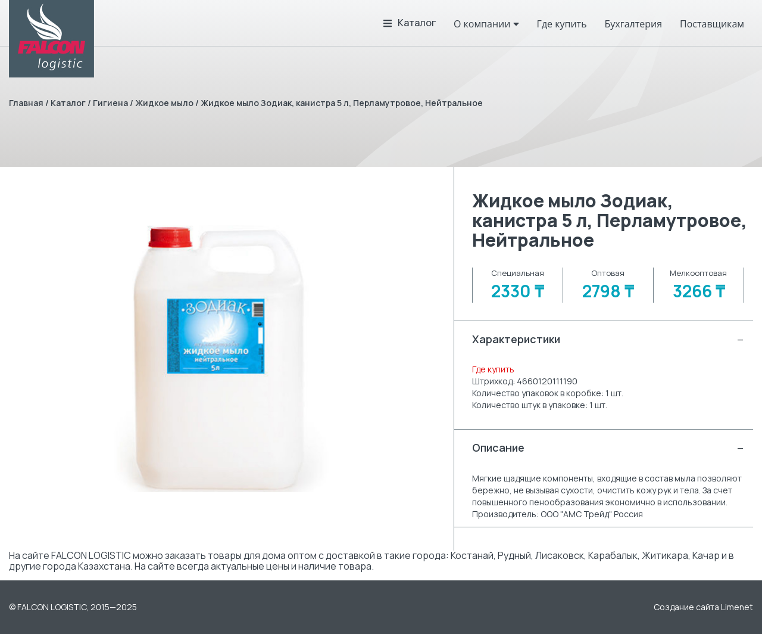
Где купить (493, 369)
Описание (608, 448)
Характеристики (608, 339)
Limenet (737, 607)
